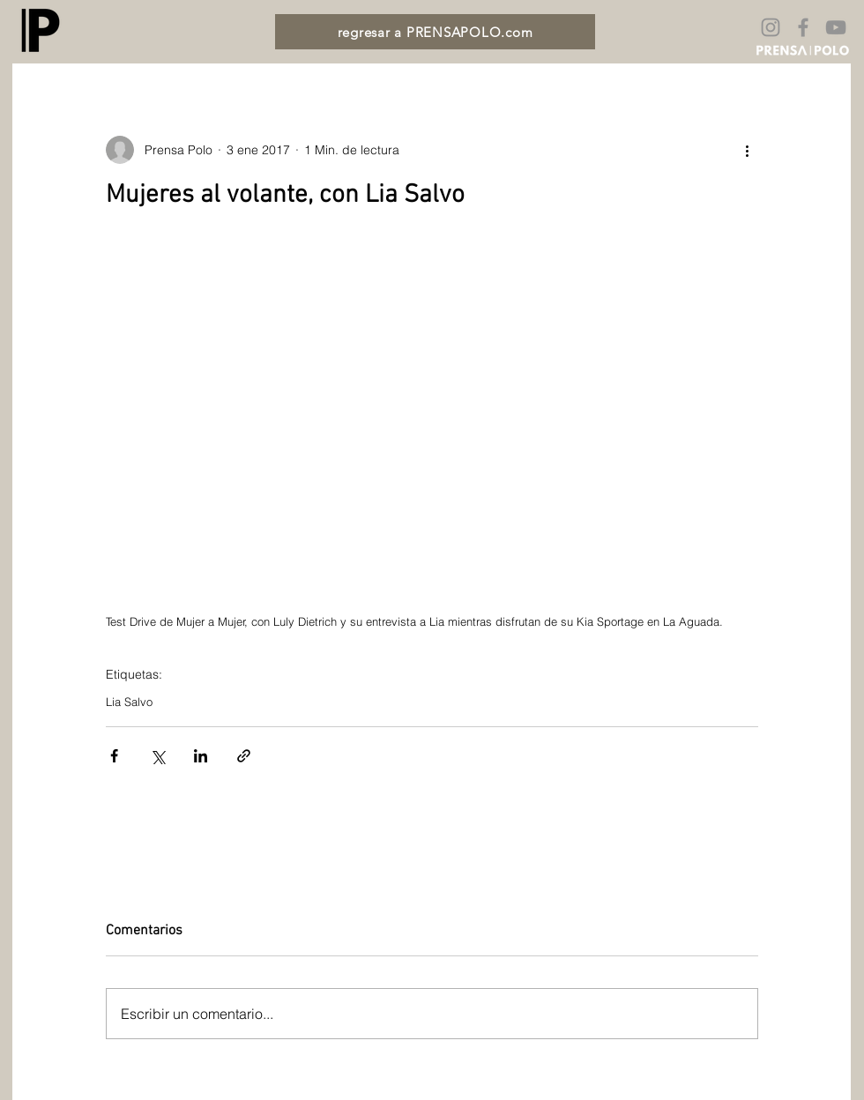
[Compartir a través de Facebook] (114, 755)
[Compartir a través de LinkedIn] (200, 755)
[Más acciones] (747, 149)
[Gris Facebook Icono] (803, 27)
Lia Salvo (129, 702)
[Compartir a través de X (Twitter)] (157, 755)
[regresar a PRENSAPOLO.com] (435, 31)
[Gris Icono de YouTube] (835, 27)
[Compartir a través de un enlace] (243, 755)
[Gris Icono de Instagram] (770, 27)
